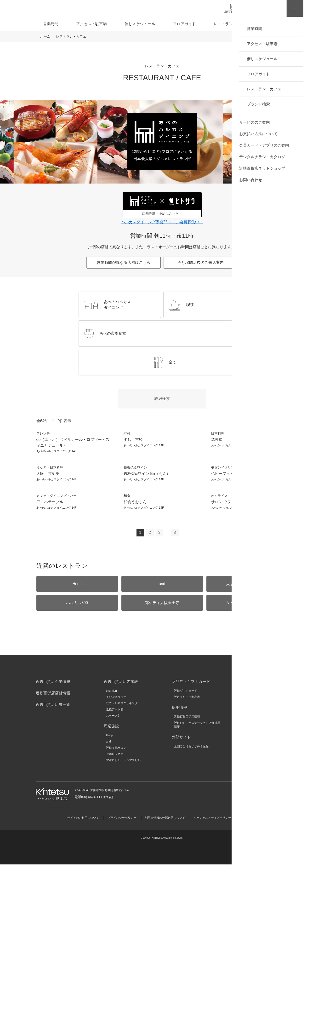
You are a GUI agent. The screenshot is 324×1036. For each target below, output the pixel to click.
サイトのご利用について (83, 989)
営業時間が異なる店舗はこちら (123, 262)
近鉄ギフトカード (185, 862)
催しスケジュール (140, 24)
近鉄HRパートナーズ (255, 893)
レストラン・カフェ (231, 24)
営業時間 (50, 24)
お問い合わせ (260, 965)
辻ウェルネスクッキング (122, 874)
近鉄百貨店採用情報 (187, 888)
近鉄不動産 (249, 874)
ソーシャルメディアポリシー (212, 989)
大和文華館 (249, 912)
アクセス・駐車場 (91, 24)
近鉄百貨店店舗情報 (53, 865)
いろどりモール (252, 906)
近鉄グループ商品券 (187, 868)
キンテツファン (252, 899)
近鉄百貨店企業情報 (53, 853)
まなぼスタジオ (116, 868)
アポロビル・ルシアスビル (123, 931)
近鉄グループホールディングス (262, 862)
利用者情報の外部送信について (165, 989)
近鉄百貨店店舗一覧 (53, 876)
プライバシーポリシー (122, 989)
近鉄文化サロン (116, 919)
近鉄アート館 (114, 881)
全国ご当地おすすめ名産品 (191, 918)
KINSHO (247, 881)
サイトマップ (248, 989)
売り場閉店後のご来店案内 (201, 262)
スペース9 (112, 887)
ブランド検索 (277, 24)
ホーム (45, 36)
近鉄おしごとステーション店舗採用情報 (197, 896)
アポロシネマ (114, 925)
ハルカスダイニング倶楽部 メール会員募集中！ (162, 222)
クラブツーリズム (253, 887)
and (108, 913)
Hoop (109, 907)
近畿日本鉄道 (250, 868)
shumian (111, 862)
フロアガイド (184, 24)
